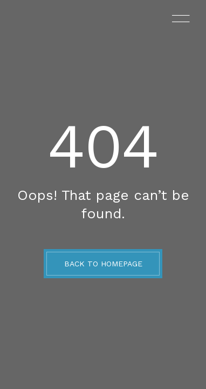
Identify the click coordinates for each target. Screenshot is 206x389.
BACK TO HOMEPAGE (103, 263)
